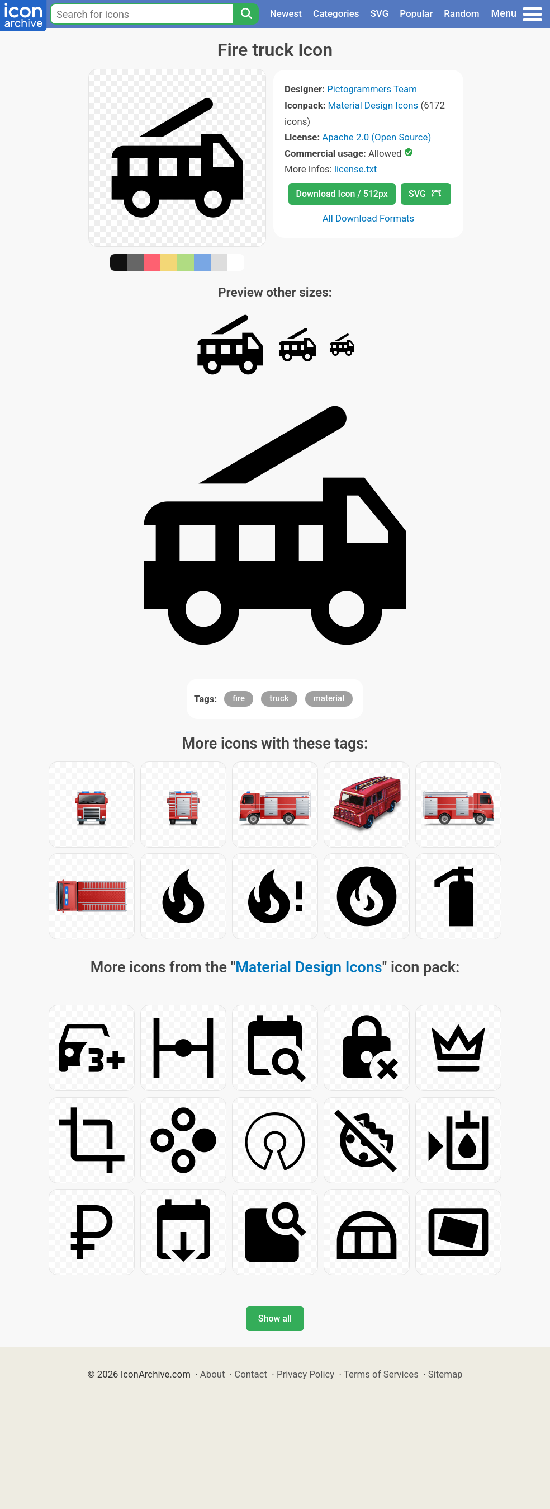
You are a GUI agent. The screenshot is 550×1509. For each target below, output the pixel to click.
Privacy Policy (305, 1374)
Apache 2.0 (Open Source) (376, 137)
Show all (275, 1318)
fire (239, 698)
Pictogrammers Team (372, 89)
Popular (416, 13)
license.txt (355, 169)
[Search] (246, 14)
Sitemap (445, 1374)
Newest (286, 13)
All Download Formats (369, 218)
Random (461, 13)
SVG (380, 13)
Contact (250, 1374)
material (329, 698)
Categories (336, 13)
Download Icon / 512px (342, 194)
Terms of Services (381, 1374)
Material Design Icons (373, 105)
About (212, 1374)
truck (278, 698)
